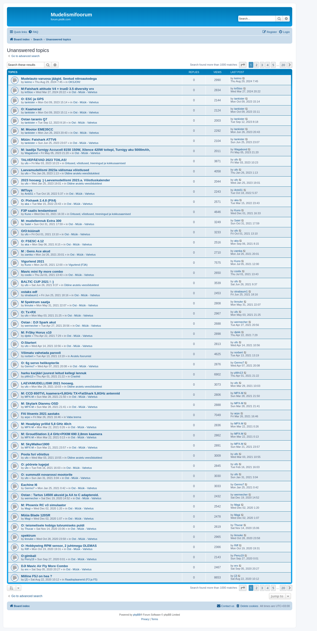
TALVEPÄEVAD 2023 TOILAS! (44, 160)
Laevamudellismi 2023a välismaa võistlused (55, 170)
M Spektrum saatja (35, 302)
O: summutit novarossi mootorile (46, 474)
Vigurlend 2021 (32, 261)
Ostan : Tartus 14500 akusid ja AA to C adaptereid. (60, 495)
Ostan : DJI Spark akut (38, 322)
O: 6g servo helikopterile (40, 363)
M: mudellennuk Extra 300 (41, 221)
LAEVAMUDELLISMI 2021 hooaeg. (47, 383)
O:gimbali (28, 556)
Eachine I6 (29, 485)
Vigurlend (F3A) (77, 264)
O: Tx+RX (28, 312)
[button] (242, 65)
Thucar (29, 528)
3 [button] (262, 65)
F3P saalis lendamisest (39, 210)
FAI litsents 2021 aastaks (40, 414)
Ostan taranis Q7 (34, 119)
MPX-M (29, 396)
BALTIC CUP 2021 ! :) (37, 282)
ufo (26, 163)
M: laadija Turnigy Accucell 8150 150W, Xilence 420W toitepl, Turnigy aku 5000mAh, (85, 150)
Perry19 (29, 559)
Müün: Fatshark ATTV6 (38, 139)
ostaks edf (29, 292)
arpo (27, 417)
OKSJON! (74, 81)
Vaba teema (74, 417)
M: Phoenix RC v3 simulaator (43, 505)
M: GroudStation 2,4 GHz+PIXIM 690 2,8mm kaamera (61, 434)
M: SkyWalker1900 (35, 444)
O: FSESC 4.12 (32, 241)
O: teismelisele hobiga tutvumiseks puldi (52, 525)
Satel (28, 224)
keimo (28, 81)
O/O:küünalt (30, 231)
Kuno (28, 213)
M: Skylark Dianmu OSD (39, 403)
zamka (29, 254)
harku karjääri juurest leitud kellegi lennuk (53, 373)
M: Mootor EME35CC (37, 129)
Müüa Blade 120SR (35, 515)
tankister (30, 102)
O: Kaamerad (31, 109)
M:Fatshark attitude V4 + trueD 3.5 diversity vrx (57, 89)
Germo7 (30, 366)
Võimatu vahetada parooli (41, 353)
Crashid (75, 376)
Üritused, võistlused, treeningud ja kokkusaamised (95, 163)
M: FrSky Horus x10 (36, 332)
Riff (27, 549)
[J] (26, 579)
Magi (28, 508)
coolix (28, 274)
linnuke (29, 305)
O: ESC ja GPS (32, 99)
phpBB (136, 614)
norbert (29, 356)
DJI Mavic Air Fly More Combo (44, 566)
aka (27, 203)
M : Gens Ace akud (35, 251)
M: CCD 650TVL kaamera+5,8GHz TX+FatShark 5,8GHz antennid (70, 393)
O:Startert (28, 342)
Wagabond (31, 153)
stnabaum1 (31, 295)
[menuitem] (33, 32)
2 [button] (256, 65)
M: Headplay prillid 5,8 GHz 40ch (46, 424)
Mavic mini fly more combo (42, 271)
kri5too (29, 92)
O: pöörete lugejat (35, 464)
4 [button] (267, 65)
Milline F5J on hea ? (36, 576)
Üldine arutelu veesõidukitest (82, 173)
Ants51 (29, 193)
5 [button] (273, 65)
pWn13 (29, 376)
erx (26, 569)
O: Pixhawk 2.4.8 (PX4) (38, 200)
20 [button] (283, 65)
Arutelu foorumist (81, 356)
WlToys (26, 190)
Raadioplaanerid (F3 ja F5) (81, 579)
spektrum (28, 535)
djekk (28, 335)
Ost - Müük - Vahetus (84, 92)
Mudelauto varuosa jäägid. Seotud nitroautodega (59, 78)
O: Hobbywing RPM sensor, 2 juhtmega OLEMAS (59, 546)
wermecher (31, 325)
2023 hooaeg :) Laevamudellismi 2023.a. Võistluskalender (65, 180)
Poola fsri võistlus (35, 454)
